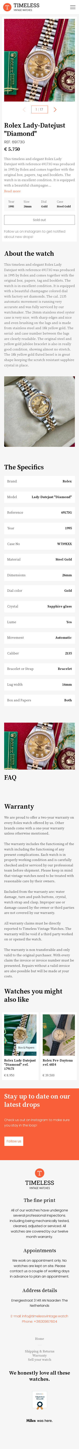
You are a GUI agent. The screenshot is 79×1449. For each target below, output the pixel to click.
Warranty (39, 1373)
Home (39, 1357)
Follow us (13, 1141)
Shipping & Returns (39, 1369)
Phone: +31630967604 (39, 1339)
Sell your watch (39, 1377)
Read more (12, 191)
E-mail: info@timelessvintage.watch (39, 1334)
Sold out (39, 220)
